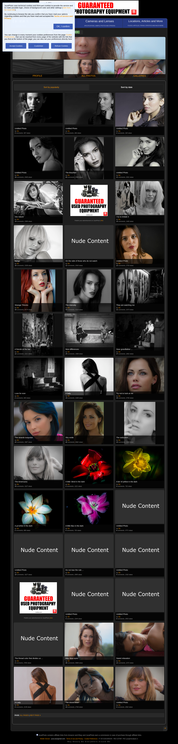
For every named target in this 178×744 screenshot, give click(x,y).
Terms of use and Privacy (74, 739)
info (102, 220)
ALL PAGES (24, 715)
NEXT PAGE (35, 715)
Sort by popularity (51, 87)
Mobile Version (45, 739)
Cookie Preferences (90, 739)
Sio (18, 131)
